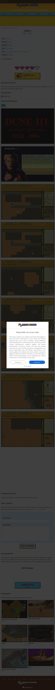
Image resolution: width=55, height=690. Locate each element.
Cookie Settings (22, 357)
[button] (27, 366)
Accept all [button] (37, 362)
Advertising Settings (20, 356)
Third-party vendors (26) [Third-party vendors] (26, 346)
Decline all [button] (18, 362)
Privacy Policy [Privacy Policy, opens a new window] (31, 357)
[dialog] (28, 345)
